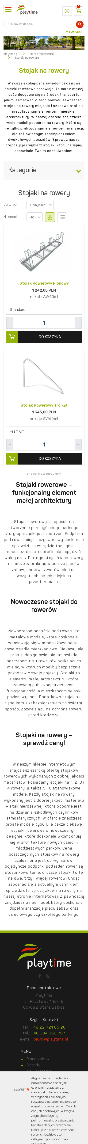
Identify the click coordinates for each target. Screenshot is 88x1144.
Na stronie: (11, 217)
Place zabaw (38, 1059)
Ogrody (33, 1065)
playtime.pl (11, 54)
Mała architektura (42, 54)
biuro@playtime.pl (51, 1039)
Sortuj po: (10, 204)
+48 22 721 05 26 (48, 1028)
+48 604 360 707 (48, 1033)
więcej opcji (73, 31)
